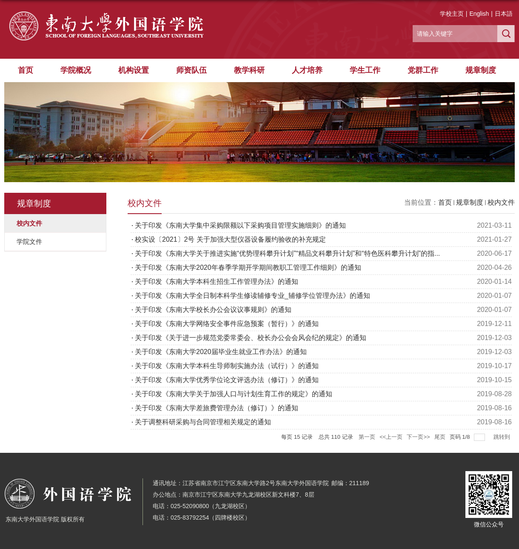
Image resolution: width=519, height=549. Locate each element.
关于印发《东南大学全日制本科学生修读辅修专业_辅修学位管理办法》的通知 (252, 295)
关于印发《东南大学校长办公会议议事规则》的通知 (213, 309)
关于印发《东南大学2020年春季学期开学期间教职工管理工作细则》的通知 (248, 267)
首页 (25, 70)
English (479, 13)
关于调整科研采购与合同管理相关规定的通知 (203, 422)
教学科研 (249, 70)
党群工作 (423, 70)
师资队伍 (191, 70)
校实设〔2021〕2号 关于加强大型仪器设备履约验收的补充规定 (230, 239)
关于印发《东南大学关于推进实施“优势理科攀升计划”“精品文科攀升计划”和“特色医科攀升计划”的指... (287, 253)
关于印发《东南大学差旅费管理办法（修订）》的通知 (216, 408)
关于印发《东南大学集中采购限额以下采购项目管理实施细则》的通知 (240, 225)
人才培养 (307, 70)
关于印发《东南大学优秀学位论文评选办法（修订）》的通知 (227, 379)
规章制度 (480, 70)
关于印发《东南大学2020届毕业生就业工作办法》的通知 (221, 351)
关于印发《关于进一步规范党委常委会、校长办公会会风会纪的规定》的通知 (250, 337)
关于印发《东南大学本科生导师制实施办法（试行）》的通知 (227, 365)
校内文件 (501, 202)
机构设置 (133, 70)
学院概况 (75, 70)
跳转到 (502, 437)
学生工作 (365, 70)
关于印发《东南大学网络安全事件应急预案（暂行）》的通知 (227, 323)
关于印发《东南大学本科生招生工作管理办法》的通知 (216, 281)
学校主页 (452, 13)
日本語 (504, 13)
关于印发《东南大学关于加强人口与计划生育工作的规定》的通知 (233, 393)
